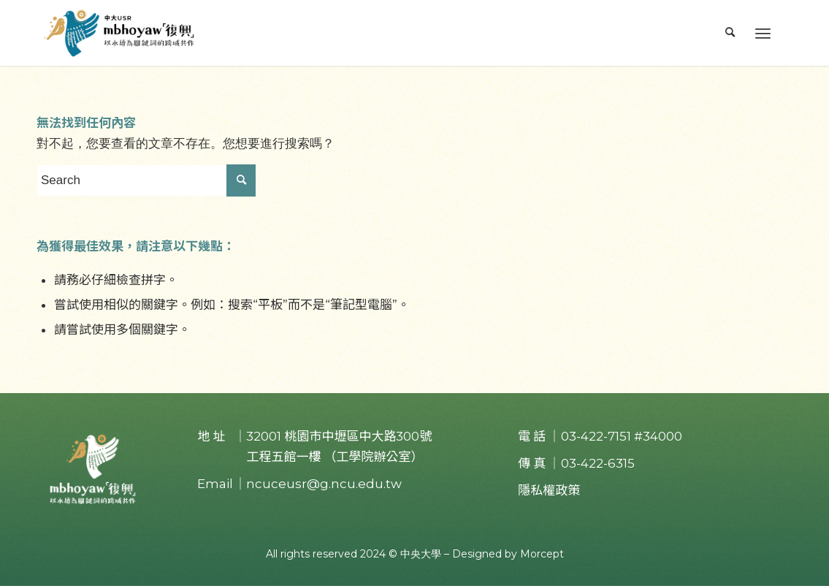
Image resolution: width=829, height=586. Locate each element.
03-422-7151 (596, 436)
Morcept (542, 553)
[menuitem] (730, 33)
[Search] (730, 33)
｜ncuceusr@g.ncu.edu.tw (318, 483)
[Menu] (763, 33)
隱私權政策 (549, 490)
